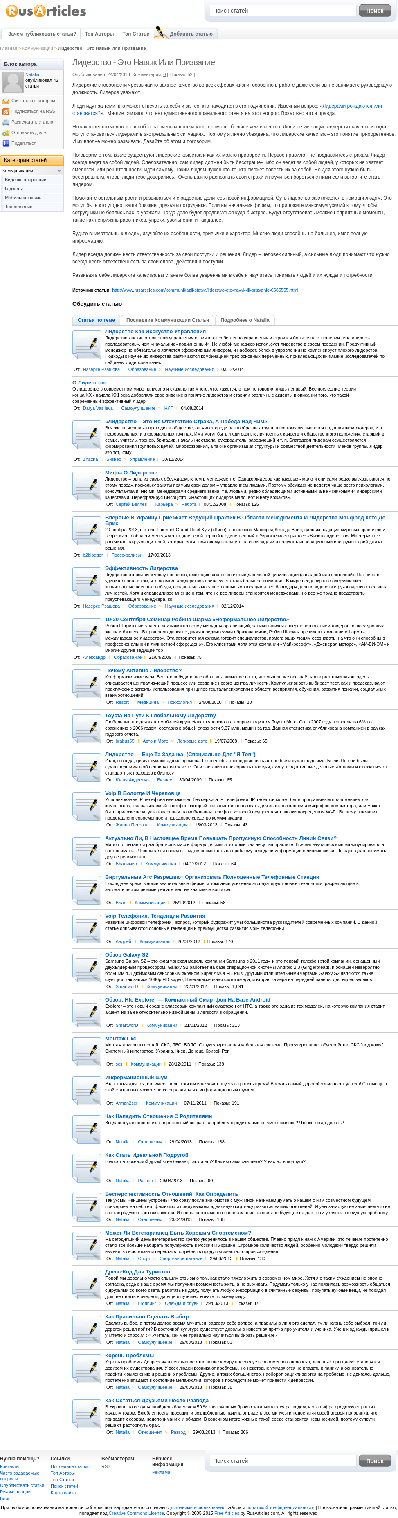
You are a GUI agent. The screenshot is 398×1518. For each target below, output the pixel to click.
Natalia (123, 1141)
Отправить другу (28, 132)
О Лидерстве (89, 383)
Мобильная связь (23, 197)
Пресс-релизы (126, 554)
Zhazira (90, 459)
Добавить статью (191, 34)
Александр (94, 657)
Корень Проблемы (129, 1356)
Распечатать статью (32, 121)
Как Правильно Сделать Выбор (147, 1317)
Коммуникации (37, 48)
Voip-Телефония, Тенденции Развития (155, 916)
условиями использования (197, 1507)
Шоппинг (147, 1303)
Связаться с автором (33, 100)
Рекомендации (15, 1491)
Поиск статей (64, 1486)
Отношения (150, 1141)
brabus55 (125, 741)
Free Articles (226, 1513)
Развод (178, 1432)
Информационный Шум (136, 1077)
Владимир (126, 863)
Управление (142, 459)
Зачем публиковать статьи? (42, 34)
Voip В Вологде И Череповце (142, 793)
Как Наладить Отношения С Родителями (158, 1116)
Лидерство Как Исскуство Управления (155, 332)
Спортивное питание (181, 1258)
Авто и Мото (155, 741)
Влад (121, 902)
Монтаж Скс (120, 1039)
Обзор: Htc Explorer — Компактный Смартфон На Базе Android (187, 1000)
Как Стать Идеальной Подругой (147, 1155)
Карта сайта (63, 1492)
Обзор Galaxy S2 (126, 955)
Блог (5, 1498)
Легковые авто (192, 741)
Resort (122, 702)
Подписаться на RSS (33, 111)
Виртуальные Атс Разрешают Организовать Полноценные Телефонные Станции (212, 877)
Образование (142, 369)
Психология (180, 702)
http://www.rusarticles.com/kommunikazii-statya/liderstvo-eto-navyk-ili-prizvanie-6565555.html (205, 289)
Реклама (161, 1472)
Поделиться (23, 143)
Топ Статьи (135, 34)
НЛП (169, 408)
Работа (189, 504)
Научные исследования (189, 369)
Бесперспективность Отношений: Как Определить (171, 1194)
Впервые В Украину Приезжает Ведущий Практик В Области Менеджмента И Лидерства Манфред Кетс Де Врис (245, 520)
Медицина (148, 702)
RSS (106, 1466)
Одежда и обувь (181, 1303)
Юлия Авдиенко (132, 779)
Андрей (123, 941)
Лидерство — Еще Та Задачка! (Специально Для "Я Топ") (180, 754)
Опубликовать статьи (22, 1485)
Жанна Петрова (132, 824)
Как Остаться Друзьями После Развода (157, 1400)
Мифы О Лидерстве (131, 473)
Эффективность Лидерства (141, 568)
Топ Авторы (99, 34)
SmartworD (127, 986)
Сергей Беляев (131, 504)
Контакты (10, 1466)
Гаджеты (14, 188)
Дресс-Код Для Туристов (137, 1272)
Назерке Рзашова (101, 369)
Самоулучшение (138, 408)
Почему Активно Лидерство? (143, 671)
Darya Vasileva (98, 408)
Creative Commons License (136, 1513)
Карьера (164, 504)
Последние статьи (70, 1466)
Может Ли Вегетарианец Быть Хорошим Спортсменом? (178, 1233)
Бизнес (113, 459)
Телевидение (18, 206)
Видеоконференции (25, 179)
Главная (8, 48)
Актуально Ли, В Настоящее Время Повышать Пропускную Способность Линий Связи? (221, 838)
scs (119, 1064)
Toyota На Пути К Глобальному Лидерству (160, 716)
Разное (145, 1180)
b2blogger (93, 554)
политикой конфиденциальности (280, 1507)
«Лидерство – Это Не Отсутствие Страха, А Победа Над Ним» (186, 421)
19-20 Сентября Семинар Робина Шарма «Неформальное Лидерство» (197, 619)
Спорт (144, 1258)
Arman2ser (127, 1102)
